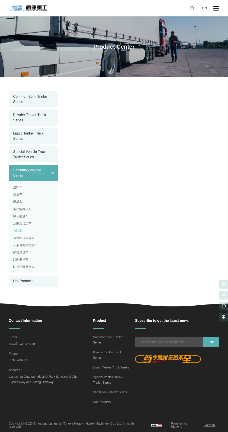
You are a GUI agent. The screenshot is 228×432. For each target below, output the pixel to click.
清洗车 (17, 194)
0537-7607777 (18, 360)
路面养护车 (20, 259)
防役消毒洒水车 (24, 267)
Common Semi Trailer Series (108, 339)
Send (211, 342)
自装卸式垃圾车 (24, 238)
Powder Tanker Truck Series (107, 355)
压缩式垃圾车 (22, 223)
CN (204, 8)
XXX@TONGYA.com (23, 343)
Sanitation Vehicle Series (110, 392)
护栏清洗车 (20, 252)
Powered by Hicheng (179, 425)
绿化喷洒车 (20, 216)
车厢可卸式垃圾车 (25, 245)
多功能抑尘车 (22, 209)
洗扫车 (17, 187)
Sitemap (209, 425)
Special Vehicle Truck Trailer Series (107, 379)
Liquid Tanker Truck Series (111, 367)
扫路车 (17, 230)
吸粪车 (17, 202)
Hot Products (23, 281)
